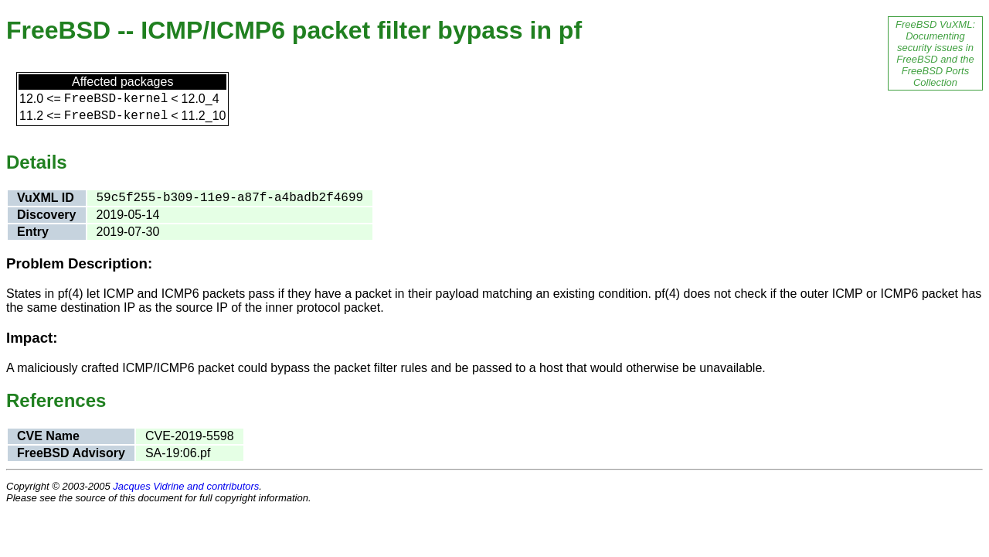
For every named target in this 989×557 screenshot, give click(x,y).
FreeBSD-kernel (116, 99)
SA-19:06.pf (178, 453)
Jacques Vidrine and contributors (186, 486)
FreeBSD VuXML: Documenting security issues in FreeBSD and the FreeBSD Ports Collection (935, 53)
